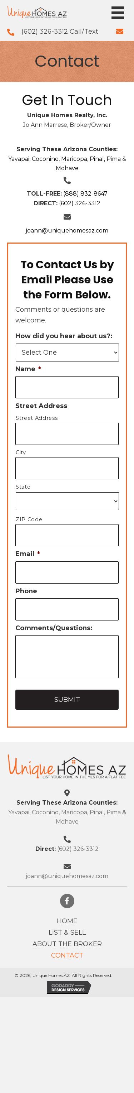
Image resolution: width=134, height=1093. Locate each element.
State (23, 487)
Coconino (45, 158)
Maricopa (74, 158)
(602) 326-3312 (45, 31)
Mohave (67, 168)
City (21, 452)
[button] (67, 901)
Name (28, 369)
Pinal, (97, 158)
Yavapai (18, 158)
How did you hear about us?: (64, 336)
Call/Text (84, 31)
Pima (113, 158)
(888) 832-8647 (85, 193)
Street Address (41, 406)
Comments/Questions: (54, 628)
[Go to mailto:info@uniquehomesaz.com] (119, 31)
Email (27, 554)
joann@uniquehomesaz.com (67, 230)
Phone (26, 591)
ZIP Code (29, 519)
